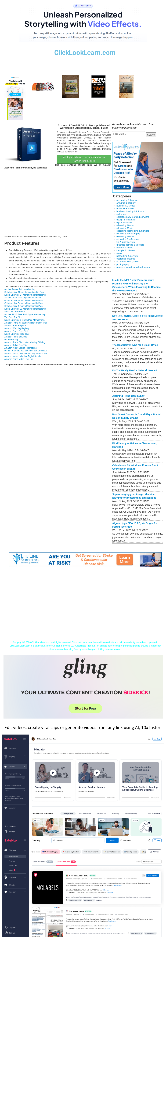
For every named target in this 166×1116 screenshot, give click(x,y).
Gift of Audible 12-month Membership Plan (24, 292)
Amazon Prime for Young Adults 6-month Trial (25, 323)
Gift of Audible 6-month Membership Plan (23, 303)
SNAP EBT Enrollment (14, 311)
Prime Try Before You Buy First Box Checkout (25, 351)
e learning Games (125, 225)
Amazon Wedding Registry (16, 328)
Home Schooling (124, 247)
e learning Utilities (125, 236)
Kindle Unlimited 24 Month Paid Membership (25, 295)
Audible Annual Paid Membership (19, 289)
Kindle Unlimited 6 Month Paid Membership (24, 320)
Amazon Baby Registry (15, 325)
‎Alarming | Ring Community (128, 395)
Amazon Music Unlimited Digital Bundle (22, 356)
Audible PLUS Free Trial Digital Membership (24, 314)
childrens (120, 214)
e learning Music (124, 228)
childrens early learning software (132, 217)
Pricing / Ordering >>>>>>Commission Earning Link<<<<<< (84, 159)
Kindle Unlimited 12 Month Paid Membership (25, 309)
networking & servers (127, 256)
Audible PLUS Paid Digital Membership (22, 297)
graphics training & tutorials (130, 244)
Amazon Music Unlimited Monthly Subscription (26, 353)
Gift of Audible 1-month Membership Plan (23, 306)
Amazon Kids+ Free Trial (15, 345)
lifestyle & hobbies (125, 250)
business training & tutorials (130, 211)
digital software (124, 222)
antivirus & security (125, 203)
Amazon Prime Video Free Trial (19, 359)
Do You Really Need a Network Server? (134, 370)
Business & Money (125, 205)
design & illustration (126, 219)
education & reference (127, 239)
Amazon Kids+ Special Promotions (20, 348)
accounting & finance (127, 200)
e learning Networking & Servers (132, 231)
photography (122, 264)
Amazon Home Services (15, 337)
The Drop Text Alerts (13, 317)
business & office (124, 208)
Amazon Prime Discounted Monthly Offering (24, 342)
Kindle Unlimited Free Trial (16, 334)
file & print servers (125, 242)
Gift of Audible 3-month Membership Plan (23, 300)
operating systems (125, 258)
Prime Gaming (11, 339)
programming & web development (133, 267)
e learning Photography (128, 233)
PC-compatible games (127, 261)
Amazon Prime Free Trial (16, 331)
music (119, 253)
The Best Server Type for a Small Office (135, 345)
